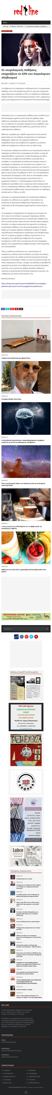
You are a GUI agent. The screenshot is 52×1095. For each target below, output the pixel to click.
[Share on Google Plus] (12, 309)
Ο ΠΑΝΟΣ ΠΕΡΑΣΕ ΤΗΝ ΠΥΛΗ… (11, 399)
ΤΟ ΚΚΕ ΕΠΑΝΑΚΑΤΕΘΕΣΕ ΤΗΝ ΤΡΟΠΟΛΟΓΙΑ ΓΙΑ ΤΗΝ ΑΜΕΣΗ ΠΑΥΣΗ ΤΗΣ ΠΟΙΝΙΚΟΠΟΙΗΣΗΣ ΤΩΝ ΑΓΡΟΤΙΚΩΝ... (28, 981)
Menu (5, 22)
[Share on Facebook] (3, 309)
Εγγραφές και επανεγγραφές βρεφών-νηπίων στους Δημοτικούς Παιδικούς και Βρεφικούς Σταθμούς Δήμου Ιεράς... (28, 964)
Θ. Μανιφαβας (32, 1073)
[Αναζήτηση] (26, 629)
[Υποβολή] (46, 629)
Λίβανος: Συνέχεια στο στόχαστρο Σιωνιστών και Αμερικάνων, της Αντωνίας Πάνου (28, 937)
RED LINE (5, 26)
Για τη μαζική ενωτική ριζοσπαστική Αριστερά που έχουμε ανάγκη (27, 973)
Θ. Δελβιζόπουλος (9, 1076)
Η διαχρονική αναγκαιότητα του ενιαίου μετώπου (28, 928)
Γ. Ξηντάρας (31, 1070)
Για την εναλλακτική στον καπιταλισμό (27, 921)
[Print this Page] (21, 309)
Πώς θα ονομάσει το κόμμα (24, 989)
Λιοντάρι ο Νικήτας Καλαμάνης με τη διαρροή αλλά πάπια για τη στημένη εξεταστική (27, 913)
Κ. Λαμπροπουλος (33, 1076)
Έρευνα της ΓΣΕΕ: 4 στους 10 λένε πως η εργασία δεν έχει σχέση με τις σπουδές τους (27, 904)
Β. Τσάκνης (6, 1070)
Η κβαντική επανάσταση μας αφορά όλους (15, 358)
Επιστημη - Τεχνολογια (16, 26)
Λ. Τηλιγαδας (7, 1080)
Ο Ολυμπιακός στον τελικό (24, 879)
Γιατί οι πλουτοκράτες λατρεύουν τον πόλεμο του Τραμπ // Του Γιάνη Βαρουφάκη (29, 996)
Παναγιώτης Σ (7, 1083)
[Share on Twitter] (7, 309)
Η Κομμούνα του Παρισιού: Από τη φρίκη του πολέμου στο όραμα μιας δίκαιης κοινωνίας (28, 886)
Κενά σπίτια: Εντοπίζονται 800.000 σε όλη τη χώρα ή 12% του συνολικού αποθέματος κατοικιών (29, 954)
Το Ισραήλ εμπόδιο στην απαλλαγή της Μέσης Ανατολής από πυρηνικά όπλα (27, 895)
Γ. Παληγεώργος (8, 1073)
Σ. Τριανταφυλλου (33, 1083)
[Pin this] (17, 309)
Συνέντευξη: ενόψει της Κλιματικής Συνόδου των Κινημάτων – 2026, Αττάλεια (28, 946)
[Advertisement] (26, 107)
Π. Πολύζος (31, 1080)
